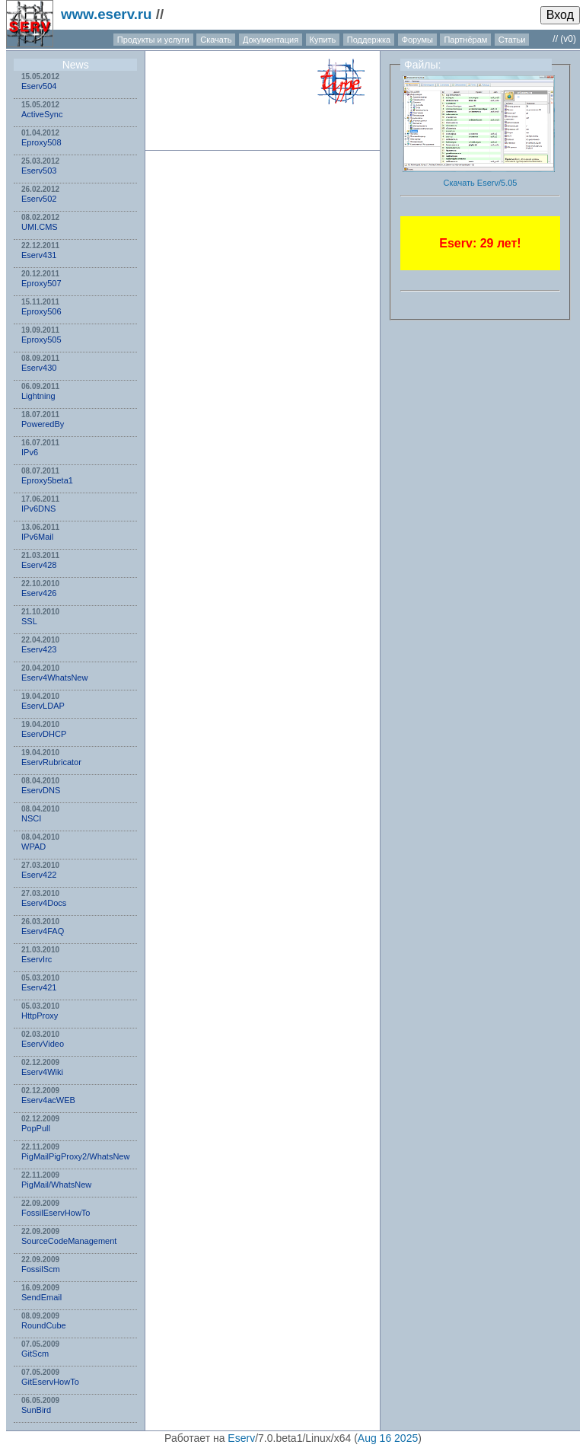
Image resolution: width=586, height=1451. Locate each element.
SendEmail (41, 1297)
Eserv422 (38, 874)
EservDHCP (43, 733)
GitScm (35, 1353)
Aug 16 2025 (388, 1438)
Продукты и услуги (153, 39)
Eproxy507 (41, 283)
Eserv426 (38, 593)
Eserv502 (38, 198)
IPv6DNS (38, 508)
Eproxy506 (41, 311)
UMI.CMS (39, 226)
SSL (29, 621)
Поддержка (368, 39)
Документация (270, 39)
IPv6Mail (37, 536)
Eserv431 (38, 255)
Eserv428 (38, 564)
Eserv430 (38, 367)
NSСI (31, 818)
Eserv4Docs (43, 902)
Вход (560, 14)
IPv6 (29, 452)
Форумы (417, 39)
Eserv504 (38, 86)
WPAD (33, 846)
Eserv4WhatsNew (54, 677)
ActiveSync (41, 114)
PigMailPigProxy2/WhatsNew (75, 1156)
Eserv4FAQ (42, 931)
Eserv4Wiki (42, 1071)
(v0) (568, 38)
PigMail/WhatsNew (56, 1184)
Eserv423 (38, 649)
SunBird (36, 1409)
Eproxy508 (41, 142)
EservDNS (40, 790)
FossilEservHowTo (55, 1212)
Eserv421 (38, 987)
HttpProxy (39, 1015)
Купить (323, 39)
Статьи (512, 39)
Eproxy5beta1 (47, 480)
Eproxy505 (41, 339)
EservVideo (42, 1043)
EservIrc (36, 959)
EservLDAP (43, 705)
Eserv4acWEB (48, 1100)
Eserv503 (38, 170)
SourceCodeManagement (68, 1240)
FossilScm (40, 1269)
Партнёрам (465, 39)
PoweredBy (42, 424)
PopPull (35, 1128)
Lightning (38, 395)
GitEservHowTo (50, 1381)
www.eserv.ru (106, 14)
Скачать (215, 39)
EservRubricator (51, 762)
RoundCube (43, 1325)
